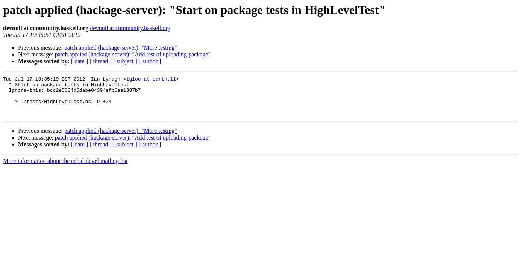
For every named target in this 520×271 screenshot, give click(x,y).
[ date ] (79, 61)
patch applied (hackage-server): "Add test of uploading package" (133, 54)
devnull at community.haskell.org (130, 28)
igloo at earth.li (151, 79)
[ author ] (150, 61)
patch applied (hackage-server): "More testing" (120, 47)
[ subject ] (125, 61)
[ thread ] (100, 61)
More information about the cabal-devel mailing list (65, 169)
